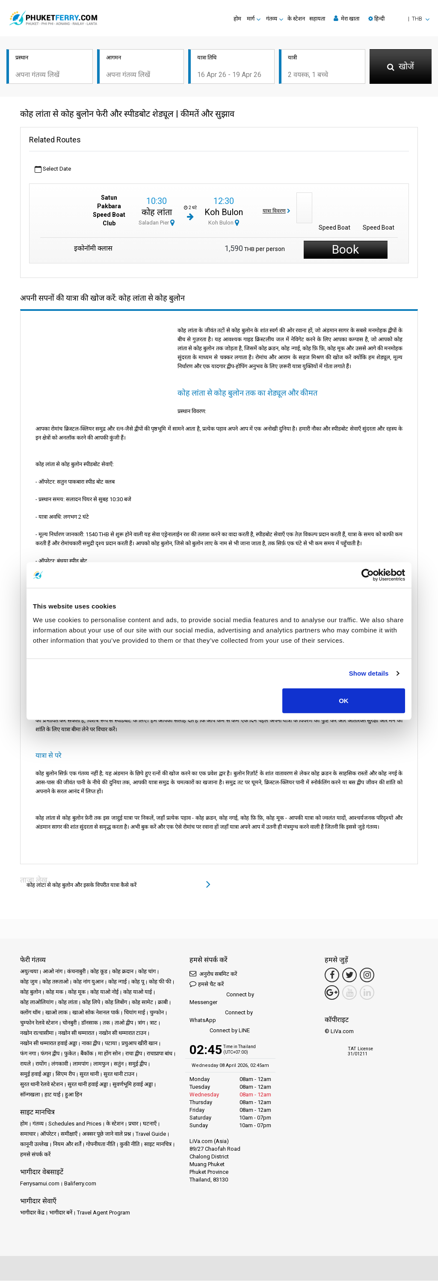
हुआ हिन (73, 1096)
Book (345, 251)
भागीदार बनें (60, 1214)
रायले (25, 1065)
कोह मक (54, 993)
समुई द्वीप (137, 1065)
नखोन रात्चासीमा (36, 1034)
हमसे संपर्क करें (35, 1155)
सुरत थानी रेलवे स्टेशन (41, 1085)
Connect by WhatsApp (221, 1017)
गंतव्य (38, 1125)
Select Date (53, 170)
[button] (398, 18)
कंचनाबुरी (76, 972)
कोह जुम (29, 983)
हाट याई (52, 1096)
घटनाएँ (150, 1125)
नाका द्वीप (91, 1044)
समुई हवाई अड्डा (35, 1075)
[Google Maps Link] (332, 994)
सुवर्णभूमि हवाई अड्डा (132, 1085)
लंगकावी (59, 1065)
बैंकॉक (86, 1055)
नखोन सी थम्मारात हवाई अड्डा (48, 1044)
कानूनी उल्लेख (34, 1145)
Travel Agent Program (103, 1214)
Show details (369, 673)
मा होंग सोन (109, 1055)
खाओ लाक (56, 1013)
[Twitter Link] (349, 976)
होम (237, 18)
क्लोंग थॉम (30, 1013)
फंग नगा (28, 1055)
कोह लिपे (91, 1003)
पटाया (111, 1044)
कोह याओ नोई (104, 993)
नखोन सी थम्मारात (76, 1034)
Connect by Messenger (221, 1000)
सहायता (317, 18)
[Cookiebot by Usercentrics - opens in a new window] (367, 575)
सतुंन (119, 1065)
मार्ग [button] (251, 18)
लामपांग (81, 1065)
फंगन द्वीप (50, 1055)
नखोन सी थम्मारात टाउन (122, 1034)
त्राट (153, 1024)
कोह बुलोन (30, 993)
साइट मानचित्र (158, 1145)
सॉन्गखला (30, 1096)
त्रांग (141, 1024)
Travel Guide (151, 1135)
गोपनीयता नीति (100, 1145)
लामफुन (101, 1065)
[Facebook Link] (332, 976)
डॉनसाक (89, 1024)
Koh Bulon (223, 214)
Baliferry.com (80, 1185)
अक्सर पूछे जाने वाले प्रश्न (106, 1135)
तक (106, 1024)
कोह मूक (77, 993)
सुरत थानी (89, 1075)
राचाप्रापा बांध (159, 1055)
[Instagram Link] (367, 976)
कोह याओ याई (137, 993)
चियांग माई (134, 1013)
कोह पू (137, 983)
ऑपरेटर (48, 1135)
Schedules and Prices (74, 1125)
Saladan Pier (157, 224)
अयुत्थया (29, 972)
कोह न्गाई (117, 983)
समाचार (28, 1135)
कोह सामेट (142, 1003)
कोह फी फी (160, 983)
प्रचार (133, 1125)
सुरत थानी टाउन (119, 1075)
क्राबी (163, 1003)
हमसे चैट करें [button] (206, 985)
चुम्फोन (157, 1013)
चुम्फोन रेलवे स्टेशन (39, 1024)
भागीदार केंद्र (32, 1214)
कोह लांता (157, 214)
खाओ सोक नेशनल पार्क (95, 1013)
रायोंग (41, 1065)
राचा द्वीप (133, 1055)
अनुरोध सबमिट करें (213, 974)
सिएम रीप (65, 1075)
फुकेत (70, 1055)
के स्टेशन (296, 18)
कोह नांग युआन (88, 983)
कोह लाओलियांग (36, 1003)
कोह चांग (147, 972)
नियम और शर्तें (67, 1145)
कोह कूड (98, 972)
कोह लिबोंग (116, 1003)
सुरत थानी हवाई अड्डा (88, 1085)
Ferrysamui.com (39, 1185)
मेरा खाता (346, 18)
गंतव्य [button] (271, 18)
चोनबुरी (69, 1024)
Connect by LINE (219, 1032)
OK (344, 700)
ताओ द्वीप (124, 1024)
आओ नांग (52, 972)
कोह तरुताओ (55, 983)
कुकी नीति (129, 1145)
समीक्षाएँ (69, 1135)
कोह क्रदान (122, 972)
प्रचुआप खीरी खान (139, 1044)
